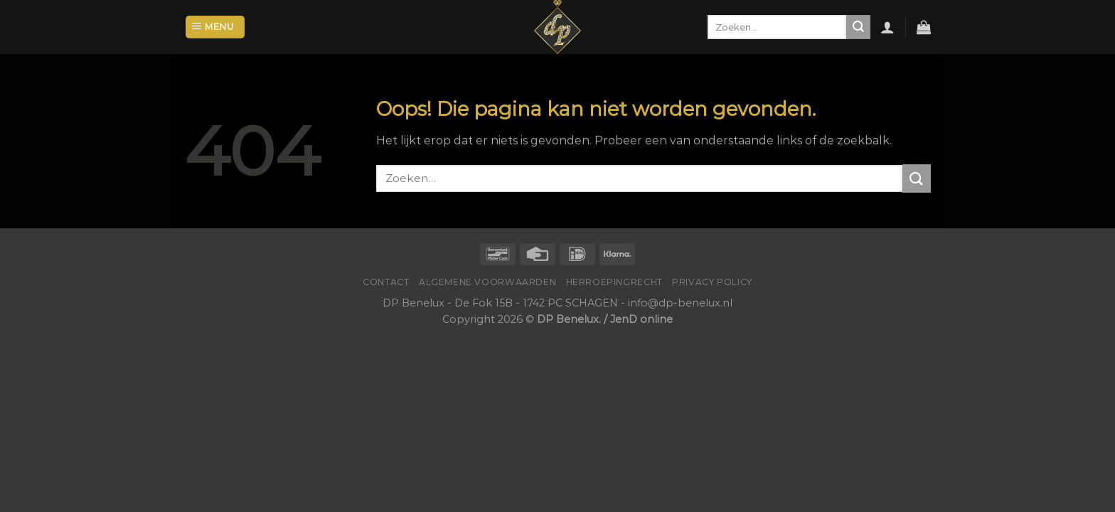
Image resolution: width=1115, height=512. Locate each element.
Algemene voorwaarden (487, 282)
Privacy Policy (712, 282)
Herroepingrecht (614, 282)
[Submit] (858, 27)
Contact (386, 282)
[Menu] (215, 27)
